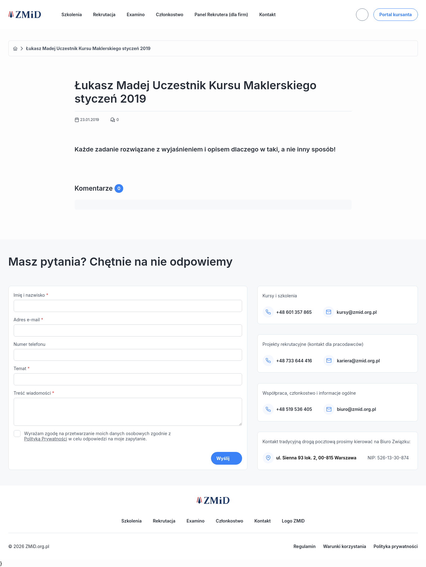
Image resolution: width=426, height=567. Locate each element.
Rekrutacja (104, 14)
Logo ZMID (293, 520)
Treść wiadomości (128, 408)
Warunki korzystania (344, 546)
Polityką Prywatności (45, 438)
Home (15, 48)
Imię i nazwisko (128, 302)
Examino (136, 14)
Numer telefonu (128, 351)
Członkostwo (169, 14)
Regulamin (304, 546)
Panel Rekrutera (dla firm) (221, 14)
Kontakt (267, 14)
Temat (128, 375)
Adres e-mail (128, 327)
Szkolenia (72, 14)
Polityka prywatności (396, 546)
